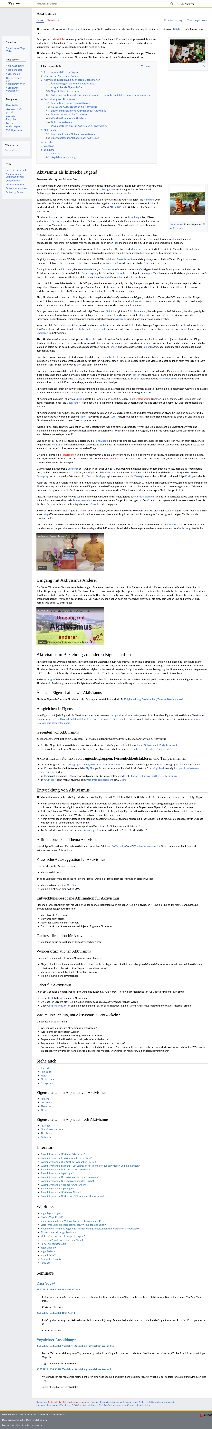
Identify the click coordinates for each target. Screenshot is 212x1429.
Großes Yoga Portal (51, 1217)
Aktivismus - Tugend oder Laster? (52, 536)
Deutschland (94, 476)
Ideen (87, 269)
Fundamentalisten (113, 458)
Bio (38, 486)
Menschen (136, 249)
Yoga (46, 514)
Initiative (173, 524)
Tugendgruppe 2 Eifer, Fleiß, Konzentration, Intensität (94, 764)
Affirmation (119, 846)
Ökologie (139, 476)
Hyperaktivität (68, 719)
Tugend (60, 53)
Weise (183, 329)
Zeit (79, 364)
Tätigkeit (177, 29)
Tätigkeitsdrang (132, 699)
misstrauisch (194, 768)
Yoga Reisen (47, 1255)
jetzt (61, 238)
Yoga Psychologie (50, 1213)
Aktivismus (43, 610)
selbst (103, 325)
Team (137, 311)
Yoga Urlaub (47, 1247)
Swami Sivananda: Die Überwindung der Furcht (67, 1180)
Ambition (46, 1137)
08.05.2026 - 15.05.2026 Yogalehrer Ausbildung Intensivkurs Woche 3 (73, 1369)
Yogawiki (16, 3)
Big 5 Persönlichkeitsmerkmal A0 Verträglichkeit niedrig (124, 1405)
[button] (70, 552)
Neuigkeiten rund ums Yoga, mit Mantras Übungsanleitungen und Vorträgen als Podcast (89, 1228)
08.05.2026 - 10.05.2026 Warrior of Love (58, 1289)
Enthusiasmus (169, 775)
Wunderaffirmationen (145, 846)
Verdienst (73, 468)
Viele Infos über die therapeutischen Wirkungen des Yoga (72, 1224)
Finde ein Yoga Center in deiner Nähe (61, 1239)
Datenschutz (8, 1425)
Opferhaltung (143, 398)
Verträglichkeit (157, 768)
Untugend (115, 715)
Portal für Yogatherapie (53, 1243)
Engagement (75, 29)
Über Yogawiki (22, 1425)
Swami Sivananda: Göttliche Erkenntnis (62, 1154)
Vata (141, 269)
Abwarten (46, 1106)
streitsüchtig (47, 772)
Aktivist (60, 39)
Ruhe (198, 719)
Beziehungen (89, 273)
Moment (145, 252)
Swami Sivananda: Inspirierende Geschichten (65, 1158)
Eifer (197, 764)
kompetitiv (180, 768)
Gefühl (77, 378)
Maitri (44, 1075)
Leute (112, 356)
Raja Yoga (46, 1071)
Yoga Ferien (47, 1251)
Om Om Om (69, 885)
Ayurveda (111, 263)
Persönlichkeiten (125, 259)
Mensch (112, 346)
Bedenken (91, 339)
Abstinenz (46, 1102)
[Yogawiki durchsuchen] (105, 3)
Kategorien (41, 1402)
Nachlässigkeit (164, 748)
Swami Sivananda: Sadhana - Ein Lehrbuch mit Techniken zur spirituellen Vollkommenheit (90, 1165)
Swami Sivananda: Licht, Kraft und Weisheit (65, 1169)
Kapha (148, 273)
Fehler (146, 346)
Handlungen (101, 440)
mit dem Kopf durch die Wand (94, 719)
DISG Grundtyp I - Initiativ (84, 1405)
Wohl (181, 528)
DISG (72, 775)
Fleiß (187, 764)
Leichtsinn (117, 719)
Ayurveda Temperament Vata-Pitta (54, 1405)
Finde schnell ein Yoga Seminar (58, 1232)
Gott (50, 997)
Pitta (146, 263)
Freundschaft (98, 329)
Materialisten (68, 454)
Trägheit (135, 748)
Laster (135, 715)
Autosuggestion (92, 830)
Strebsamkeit (149, 699)
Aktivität (115, 207)
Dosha (123, 779)
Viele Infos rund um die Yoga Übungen (62, 1236)
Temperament (105, 779)
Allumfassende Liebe (52, 1129)
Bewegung (72, 43)
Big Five (90, 768)
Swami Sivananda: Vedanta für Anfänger (63, 1184)
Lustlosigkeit (148, 748)
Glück (109, 311)
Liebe (82, 329)
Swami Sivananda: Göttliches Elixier (60, 1192)
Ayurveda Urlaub (50, 1258)
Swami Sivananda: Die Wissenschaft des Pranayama (69, 1177)
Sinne (82, 416)
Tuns (135, 301)
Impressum (37, 1425)
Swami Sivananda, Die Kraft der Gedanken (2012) (68, 1161)
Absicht (45, 1098)
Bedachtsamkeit (61, 722)
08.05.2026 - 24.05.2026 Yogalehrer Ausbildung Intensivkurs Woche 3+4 (75, 1346)
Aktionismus (170, 378)
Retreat (45, 1262)
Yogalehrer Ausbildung (55, 1339)
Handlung (149, 199)
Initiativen (66, 269)
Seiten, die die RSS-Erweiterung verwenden (68, 1402)
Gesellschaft (73, 402)
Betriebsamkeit (175, 699)
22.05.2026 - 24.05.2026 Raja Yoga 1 (55, 1313)
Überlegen (42, 332)
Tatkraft (162, 699)
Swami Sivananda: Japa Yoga (56, 1173)
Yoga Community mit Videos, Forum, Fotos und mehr (70, 1220)
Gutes (78, 398)
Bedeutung (58, 221)
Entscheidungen (63, 325)
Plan (116, 242)
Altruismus (46, 1133)
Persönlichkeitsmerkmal (111, 1402)
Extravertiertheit (151, 775)
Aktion (44, 1110)
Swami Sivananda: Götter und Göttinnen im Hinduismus (71, 1196)
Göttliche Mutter (56, 1005)
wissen (119, 318)
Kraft (188, 476)
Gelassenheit (176, 224)
